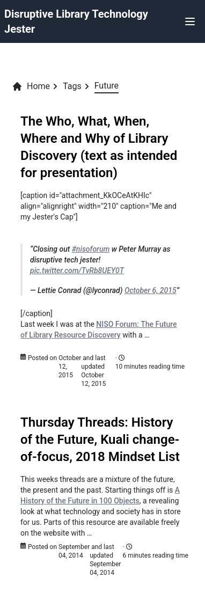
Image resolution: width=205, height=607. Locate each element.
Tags (72, 86)
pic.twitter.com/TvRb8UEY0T (77, 270)
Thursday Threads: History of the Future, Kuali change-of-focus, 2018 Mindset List (100, 439)
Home (31, 86)
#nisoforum (91, 249)
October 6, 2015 (151, 290)
